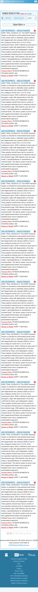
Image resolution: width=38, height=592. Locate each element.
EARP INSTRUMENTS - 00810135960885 (15, 81)
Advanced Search (19, 561)
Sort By (8, 18)
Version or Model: (7, 76)
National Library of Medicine (14, 1)
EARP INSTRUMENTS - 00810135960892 (15, 30)
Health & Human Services (19, 583)
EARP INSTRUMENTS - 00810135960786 (15, 432)
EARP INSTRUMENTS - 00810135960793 (15, 382)
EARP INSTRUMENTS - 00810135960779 (15, 482)
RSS (19, 564)
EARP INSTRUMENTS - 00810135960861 (15, 131)
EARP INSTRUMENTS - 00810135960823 (15, 282)
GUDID (19, 7)
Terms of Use (19, 571)
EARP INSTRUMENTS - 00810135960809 (15, 332)
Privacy (19, 568)
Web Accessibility (19, 573)
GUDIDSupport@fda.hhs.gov (19, 545)
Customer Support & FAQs (19, 559)
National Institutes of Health (19, 578)
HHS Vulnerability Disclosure (19, 576)
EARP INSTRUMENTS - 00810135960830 (15, 231)
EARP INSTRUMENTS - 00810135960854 (15, 181)
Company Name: (6, 71)
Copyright (19, 566)
